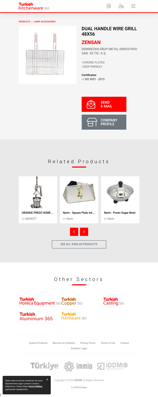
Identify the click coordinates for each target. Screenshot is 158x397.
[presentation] (74, 232)
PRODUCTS (24, 21)
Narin (69, 218)
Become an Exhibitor (64, 343)
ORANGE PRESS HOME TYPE (39, 212)
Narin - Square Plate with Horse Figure (80, 212)
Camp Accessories (45, 21)
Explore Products (38, 343)
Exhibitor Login (79, 348)
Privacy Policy (87, 343)
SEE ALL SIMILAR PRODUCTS (79, 244)
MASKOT (31, 218)
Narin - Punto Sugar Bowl (119, 212)
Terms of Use (108, 343)
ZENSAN (91, 42)
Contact (124, 343)
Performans (80, 387)
